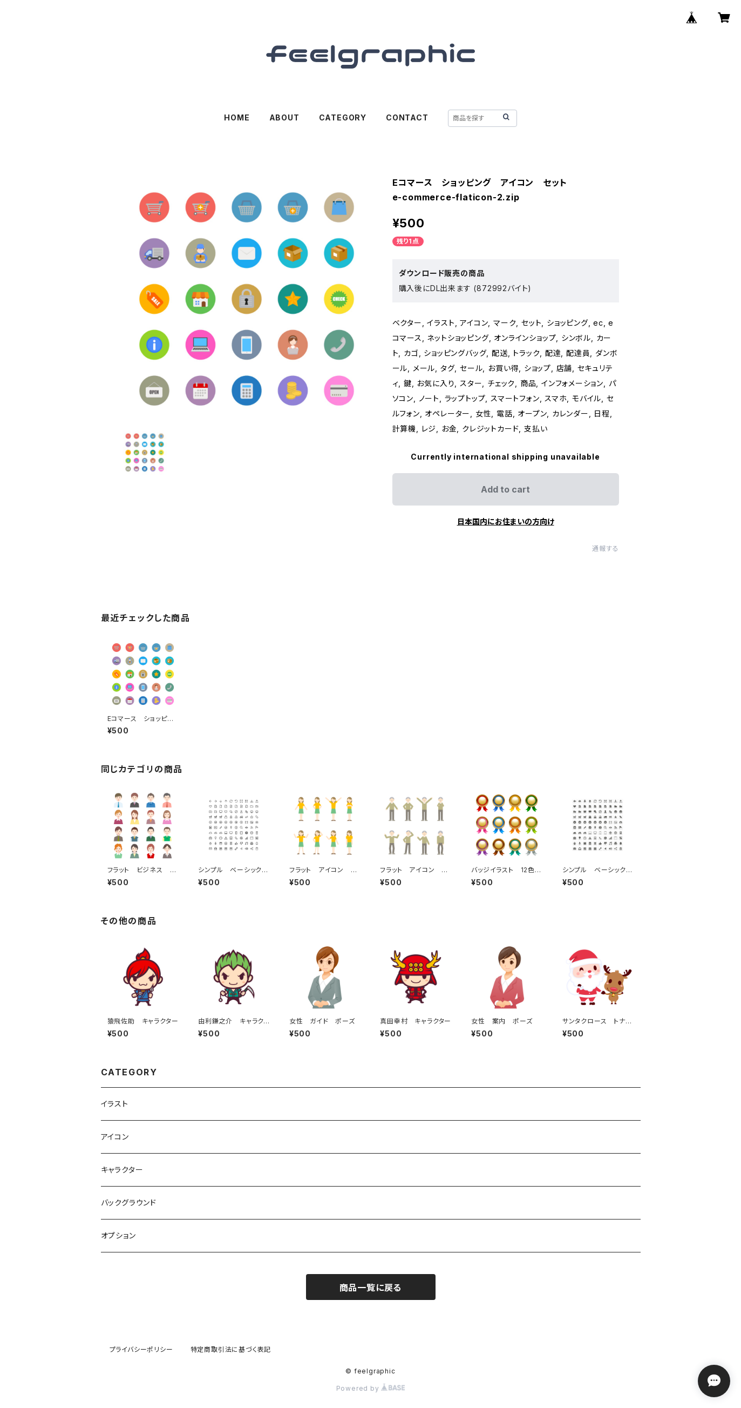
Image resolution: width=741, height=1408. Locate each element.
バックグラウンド (129, 1202)
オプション (118, 1235)
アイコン (115, 1136)
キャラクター (122, 1169)
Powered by (370, 1388)
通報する (605, 548)
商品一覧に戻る (370, 1287)
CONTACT (407, 117)
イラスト (114, 1103)
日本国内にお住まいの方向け (505, 521)
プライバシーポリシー (141, 1349)
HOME (236, 117)
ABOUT (284, 117)
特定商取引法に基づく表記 (231, 1349)
